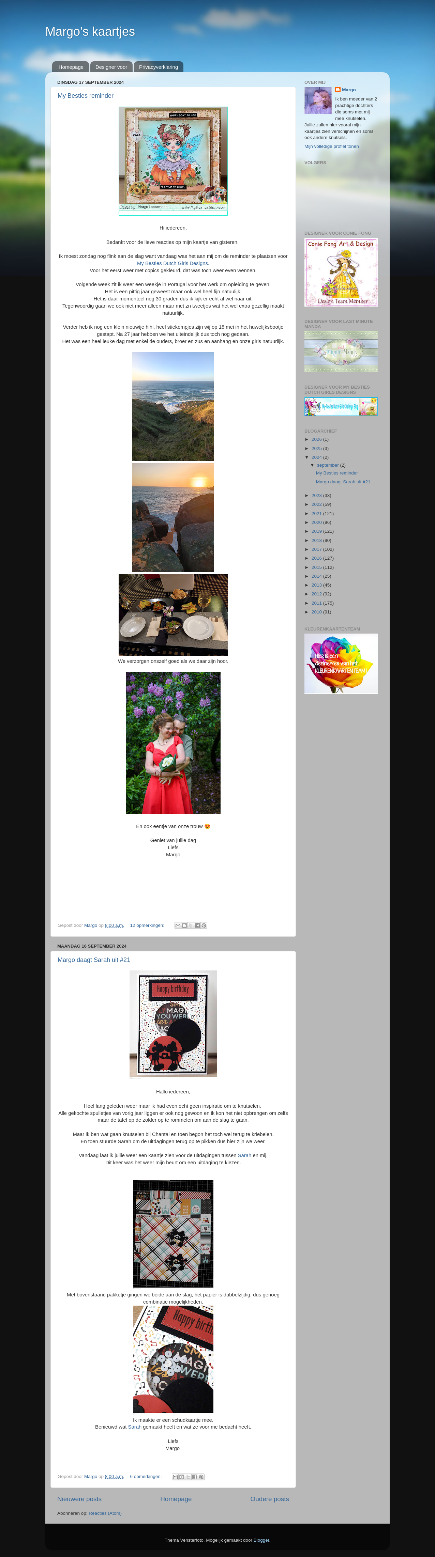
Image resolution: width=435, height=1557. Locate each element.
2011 (317, 603)
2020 (317, 522)
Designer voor (111, 67)
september (328, 465)
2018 (317, 540)
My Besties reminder (86, 95)
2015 (317, 567)
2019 (317, 531)
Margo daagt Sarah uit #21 (94, 959)
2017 (317, 549)
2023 (317, 495)
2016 (317, 558)
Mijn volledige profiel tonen (331, 146)
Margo (349, 89)
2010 (317, 611)
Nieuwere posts (79, 1498)
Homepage (71, 67)
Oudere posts (270, 1498)
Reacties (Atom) (105, 1513)
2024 (317, 457)
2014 (317, 576)
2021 (317, 513)
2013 (317, 585)
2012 (317, 593)
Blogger (261, 1540)
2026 (317, 439)
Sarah (245, 1155)
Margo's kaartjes (90, 31)
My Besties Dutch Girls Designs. (173, 263)
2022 (317, 504)
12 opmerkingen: (147, 925)
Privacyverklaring (158, 67)
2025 (317, 448)
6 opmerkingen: (146, 1476)
